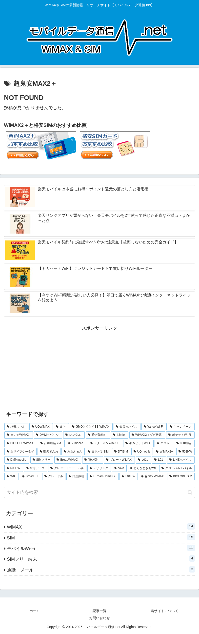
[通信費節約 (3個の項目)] (98, 435)
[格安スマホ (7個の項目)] (16, 427)
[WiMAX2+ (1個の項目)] (164, 452)
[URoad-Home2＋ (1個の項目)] (103, 476)
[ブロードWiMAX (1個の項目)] (119, 460)
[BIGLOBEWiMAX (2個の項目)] (20, 443)
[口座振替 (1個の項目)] (76, 476)
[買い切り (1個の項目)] (92, 460)
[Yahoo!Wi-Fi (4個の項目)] (154, 427)
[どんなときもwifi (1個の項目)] (143, 468)
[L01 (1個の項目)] (159, 460)
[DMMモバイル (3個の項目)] (48, 435)
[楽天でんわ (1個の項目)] (49, 452)
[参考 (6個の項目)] (61, 427)
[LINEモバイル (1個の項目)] (181, 460)
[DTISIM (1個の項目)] (121, 452)
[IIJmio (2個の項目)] (119, 435)
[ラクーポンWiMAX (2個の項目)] (105, 443)
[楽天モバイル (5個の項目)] (127, 427)
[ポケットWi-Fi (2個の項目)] (180, 435)
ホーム (34, 611)
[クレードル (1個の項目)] (53, 476)
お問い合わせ (99, 618)
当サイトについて (164, 611)
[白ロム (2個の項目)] (164, 443)
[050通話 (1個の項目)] (184, 443)
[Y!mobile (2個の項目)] (76, 443)
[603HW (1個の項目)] (13, 468)
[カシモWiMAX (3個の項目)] (18, 435)
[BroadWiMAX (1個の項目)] (67, 460)
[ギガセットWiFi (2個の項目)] (138, 443)
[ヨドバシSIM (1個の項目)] (98, 452)
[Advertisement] (99, 366)
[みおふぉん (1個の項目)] (73, 452)
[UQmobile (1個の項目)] (142, 452)
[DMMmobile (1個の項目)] (16, 460)
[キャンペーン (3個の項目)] (181, 427)
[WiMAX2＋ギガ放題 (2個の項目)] (147, 435)
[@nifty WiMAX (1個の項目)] (152, 476)
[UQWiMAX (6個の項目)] (41, 427)
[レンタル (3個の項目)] (74, 435)
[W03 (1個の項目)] (11, 476)
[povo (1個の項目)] (119, 468)
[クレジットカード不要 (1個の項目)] (67, 468)
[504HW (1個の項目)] (128, 476)
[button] (190, 492)
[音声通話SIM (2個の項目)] (51, 443)
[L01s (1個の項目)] (143, 460)
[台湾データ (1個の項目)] (35, 468)
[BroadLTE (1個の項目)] (30, 476)
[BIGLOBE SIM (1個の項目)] (181, 476)
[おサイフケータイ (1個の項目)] (20, 452)
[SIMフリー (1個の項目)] (42, 460)
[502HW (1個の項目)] (185, 452)
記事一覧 (99, 611)
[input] (99, 492)
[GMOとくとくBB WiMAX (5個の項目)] (91, 427)
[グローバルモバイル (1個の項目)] (177, 468)
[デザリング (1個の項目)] (99, 468)
